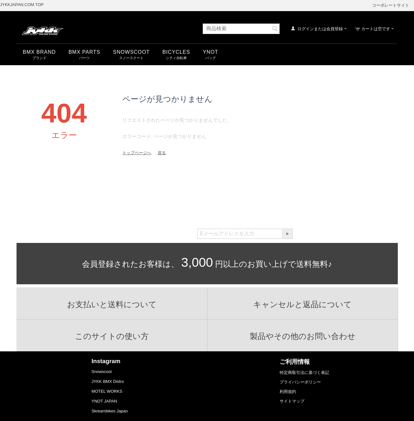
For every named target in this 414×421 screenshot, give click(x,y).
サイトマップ (292, 401)
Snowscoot (102, 371)
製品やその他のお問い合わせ (303, 336)
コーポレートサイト (390, 5)
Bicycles (176, 52)
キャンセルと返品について (302, 304)
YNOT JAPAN (104, 401)
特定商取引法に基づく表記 (304, 372)
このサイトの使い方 (112, 336)
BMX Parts (84, 52)
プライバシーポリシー (300, 382)
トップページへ (136, 152)
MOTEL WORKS (107, 391)
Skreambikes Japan (110, 411)
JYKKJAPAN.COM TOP (22, 4)
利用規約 (288, 391)
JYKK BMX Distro (108, 381)
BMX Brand (39, 52)
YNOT (210, 52)
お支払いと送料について (112, 304)
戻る (162, 152)
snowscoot (131, 52)
